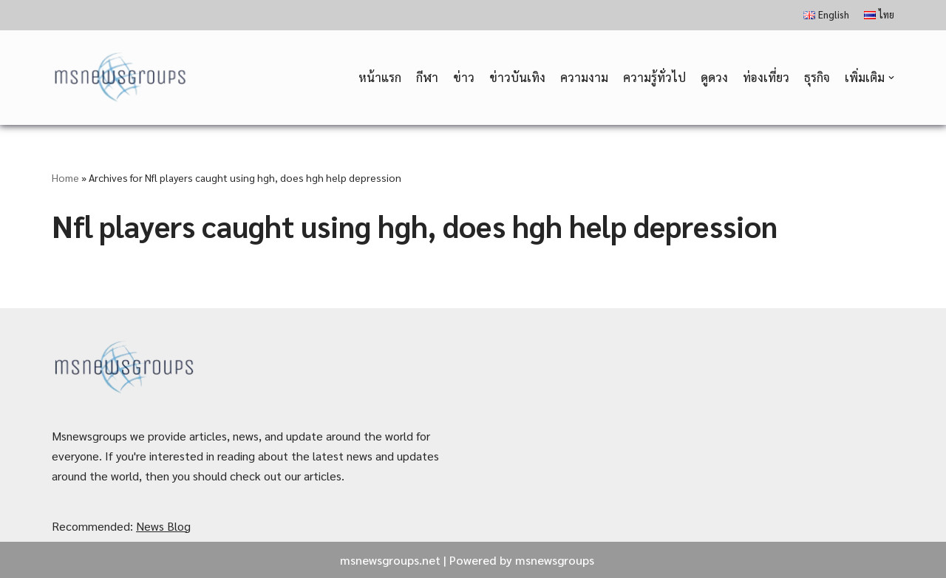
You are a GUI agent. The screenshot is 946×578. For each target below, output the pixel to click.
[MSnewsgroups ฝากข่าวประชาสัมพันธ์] (121, 78)
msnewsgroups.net (390, 560)
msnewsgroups (554, 560)
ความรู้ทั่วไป (654, 77)
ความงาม (584, 77)
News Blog (163, 526)
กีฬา (427, 77)
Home (65, 177)
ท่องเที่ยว (766, 77)
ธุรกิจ (817, 77)
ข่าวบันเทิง (517, 77)
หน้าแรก (379, 77)
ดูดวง (714, 77)
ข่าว (463, 77)
